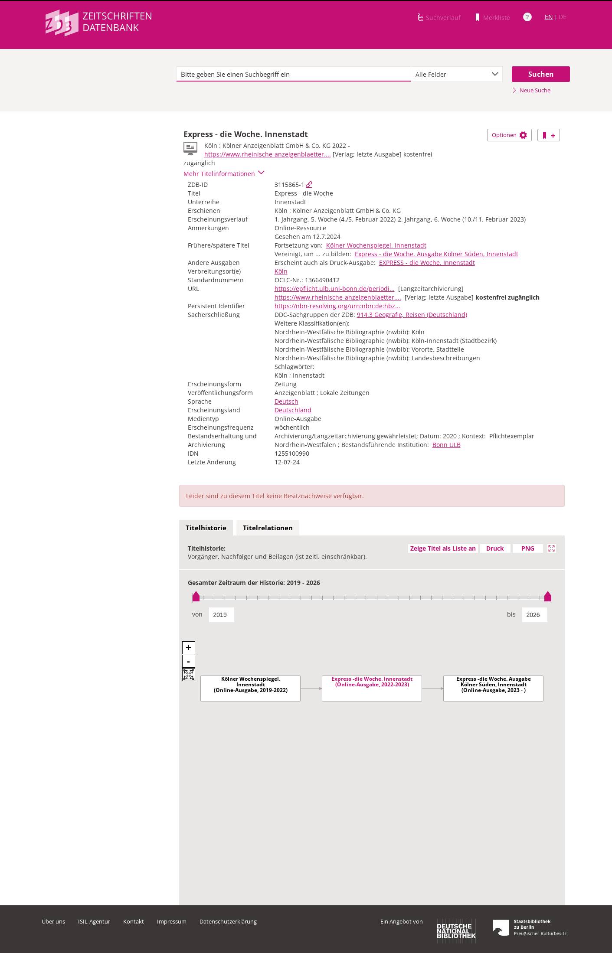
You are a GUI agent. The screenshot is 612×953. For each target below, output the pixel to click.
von (197, 614)
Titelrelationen (268, 527)
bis (511, 614)
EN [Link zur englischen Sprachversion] (549, 17)
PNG (527, 548)
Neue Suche (531, 90)
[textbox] (294, 74)
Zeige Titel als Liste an (443, 548)
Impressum (172, 921)
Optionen (509, 135)
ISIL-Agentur (94, 921)
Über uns (53, 921)
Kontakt (133, 921)
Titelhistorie (206, 527)
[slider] (372, 597)
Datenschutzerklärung (228, 921)
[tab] (206, 528)
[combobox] (457, 74)
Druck (495, 548)
